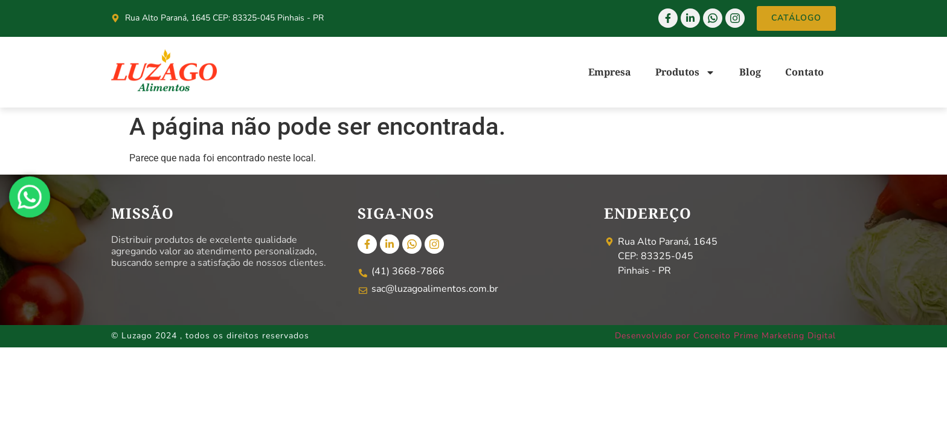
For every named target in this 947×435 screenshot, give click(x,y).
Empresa (609, 72)
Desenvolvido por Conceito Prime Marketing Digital (725, 335)
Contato (804, 72)
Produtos (685, 72)
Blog (750, 72)
